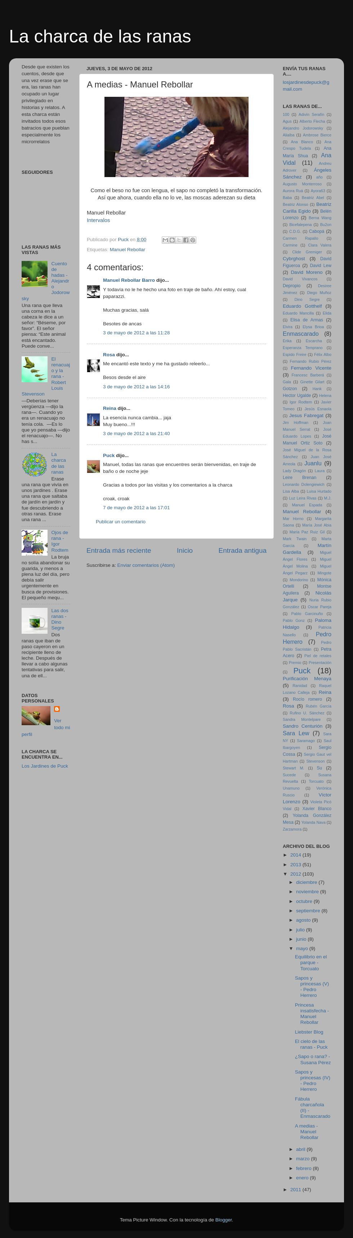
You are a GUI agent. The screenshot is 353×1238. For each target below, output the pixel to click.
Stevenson (315, 761)
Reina (109, 408)
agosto (304, 920)
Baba (287, 197)
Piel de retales (317, 656)
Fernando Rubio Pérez (310, 361)
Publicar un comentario (121, 521)
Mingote (324, 573)
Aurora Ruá (293, 191)
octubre (305, 901)
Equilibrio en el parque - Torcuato (311, 962)
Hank (317, 389)
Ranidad (299, 685)
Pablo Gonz (294, 620)
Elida (327, 313)
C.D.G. (295, 231)
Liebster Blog (309, 1032)
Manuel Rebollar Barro (129, 280)
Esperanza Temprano (303, 347)
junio (302, 939)
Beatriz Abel (313, 197)
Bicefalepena (300, 224)
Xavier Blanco (316, 808)
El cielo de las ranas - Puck (311, 1044)
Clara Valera (319, 245)
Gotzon (290, 388)
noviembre (308, 891)
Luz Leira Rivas (302, 498)
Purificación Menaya (307, 678)
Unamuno (291, 788)
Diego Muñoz (319, 292)
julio (301, 929)
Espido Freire (294, 354)
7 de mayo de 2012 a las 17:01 (136, 507)
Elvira (287, 327)
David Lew (320, 265)
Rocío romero (307, 699)
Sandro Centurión (302, 726)
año (319, 177)
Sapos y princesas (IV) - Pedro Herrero (312, 1080)
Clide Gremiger (307, 252)
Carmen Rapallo (300, 238)
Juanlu (313, 463)
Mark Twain (295, 539)
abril (301, 1149)
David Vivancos (300, 279)
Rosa (109, 354)
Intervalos (98, 220)
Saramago (306, 740)
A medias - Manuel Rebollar (306, 1131)
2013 (296, 864)
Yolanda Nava (313, 822)
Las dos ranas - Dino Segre (59, 619)
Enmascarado (301, 333)
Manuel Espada (307, 505)
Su (319, 768)
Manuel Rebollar (127, 249)
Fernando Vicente (311, 368)
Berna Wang (320, 218)
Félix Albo (322, 354)
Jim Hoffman (295, 422)
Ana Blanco (302, 142)
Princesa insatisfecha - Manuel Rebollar (312, 1013)
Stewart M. (293, 768)
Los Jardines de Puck (45, 766)
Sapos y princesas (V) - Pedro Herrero (312, 986)
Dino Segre (307, 299)
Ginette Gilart (312, 382)
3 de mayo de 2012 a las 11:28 (136, 332)
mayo (302, 948)
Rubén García (318, 706)
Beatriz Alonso (295, 204)
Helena (325, 395)
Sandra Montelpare (302, 719)
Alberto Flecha (312, 121)
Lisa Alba (291, 491)
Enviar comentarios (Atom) (146, 565)
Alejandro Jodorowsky (303, 128)
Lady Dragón (294, 471)
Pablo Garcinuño (307, 613)
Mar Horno (293, 518)
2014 (296, 855)
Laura (320, 471)
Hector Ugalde (297, 395)
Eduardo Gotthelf (302, 306)
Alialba (288, 135)
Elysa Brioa (313, 327)
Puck (109, 455)
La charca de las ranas (100, 36)
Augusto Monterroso (302, 184)
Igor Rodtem (301, 402)
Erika (287, 341)
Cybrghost (294, 258)
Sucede (289, 775)
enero (303, 1177)
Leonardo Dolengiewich (304, 484)
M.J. (327, 498)
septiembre (309, 910)
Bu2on (325, 224)
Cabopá (317, 231)
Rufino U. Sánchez (307, 713)
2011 (296, 1189)
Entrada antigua (243, 550)
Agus (287, 121)
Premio (295, 662)
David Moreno (306, 272)
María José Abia (316, 525)
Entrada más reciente (118, 550)
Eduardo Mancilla (298, 313)
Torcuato (316, 781)
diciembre (307, 882)
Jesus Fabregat (306, 415)
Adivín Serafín (311, 114)
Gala (287, 382)
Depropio (291, 285)
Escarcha (314, 341)
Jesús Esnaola (317, 409)
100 (286, 114)
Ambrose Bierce (317, 135)
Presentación (320, 662)
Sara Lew (296, 733)
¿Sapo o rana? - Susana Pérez (313, 1059)
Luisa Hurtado (319, 491)
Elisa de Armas (306, 319)
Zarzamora (292, 829)
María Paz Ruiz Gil (307, 532)
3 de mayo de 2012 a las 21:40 (136, 433)
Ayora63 (318, 191)
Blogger (223, 1220)
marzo (303, 1158)
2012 (296, 874)
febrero (304, 1168)
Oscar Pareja (319, 607)
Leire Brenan (299, 477)
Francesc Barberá (308, 375)
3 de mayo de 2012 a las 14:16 (136, 386)
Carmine (290, 245)
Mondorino (299, 580)
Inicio (185, 550)
